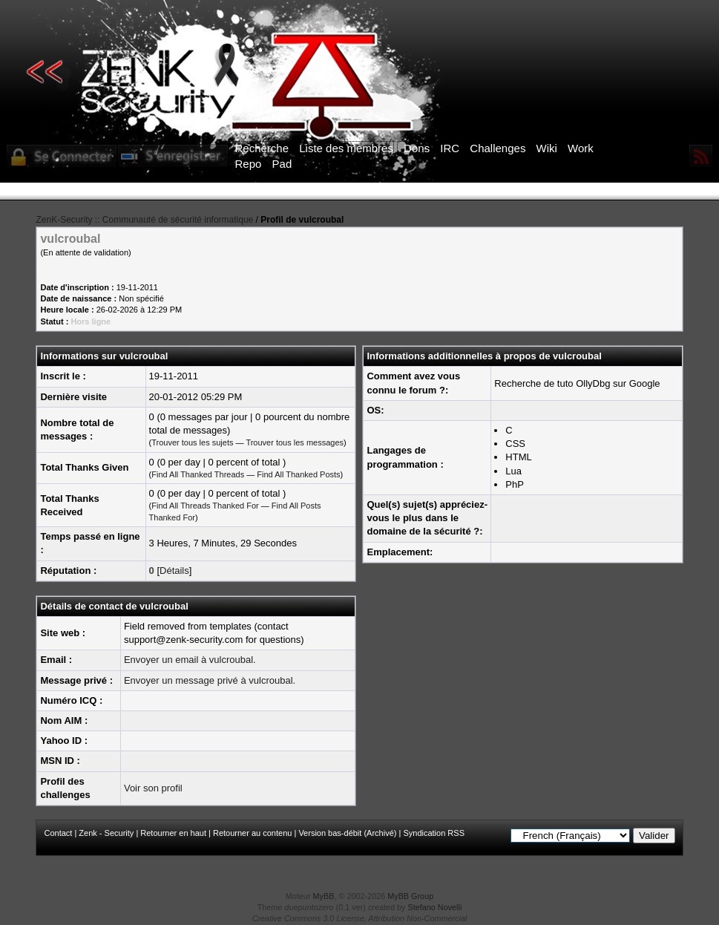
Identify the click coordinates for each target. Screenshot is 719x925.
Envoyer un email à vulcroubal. (190, 659)
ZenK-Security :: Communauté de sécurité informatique (144, 220)
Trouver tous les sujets (192, 442)
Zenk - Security (106, 832)
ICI (615, 191)
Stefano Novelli (435, 907)
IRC (449, 148)
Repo (248, 163)
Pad (282, 163)
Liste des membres (346, 148)
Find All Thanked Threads (197, 474)
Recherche (262, 148)
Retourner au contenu (252, 832)
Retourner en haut (173, 832)
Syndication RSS (433, 832)
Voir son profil (153, 788)
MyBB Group (410, 896)
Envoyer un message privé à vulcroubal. (209, 680)
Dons (417, 148)
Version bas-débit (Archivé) (347, 832)
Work (581, 148)
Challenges (497, 148)
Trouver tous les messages (295, 442)
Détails (174, 570)
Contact (58, 832)
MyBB (324, 896)
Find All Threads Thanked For (205, 505)
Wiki (546, 148)
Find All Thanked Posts (298, 474)
